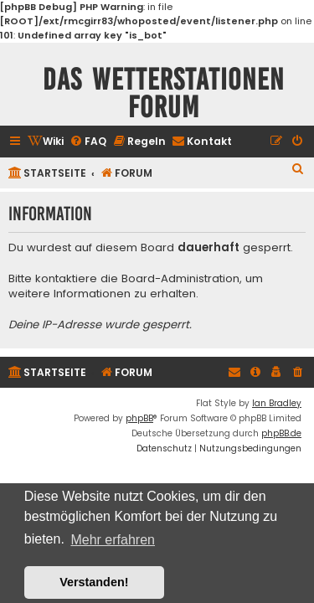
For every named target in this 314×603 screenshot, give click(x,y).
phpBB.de (281, 433)
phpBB (139, 418)
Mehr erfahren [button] (112, 540)
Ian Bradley (276, 403)
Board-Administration (180, 278)
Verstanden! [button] (93, 582)
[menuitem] (46, 142)
